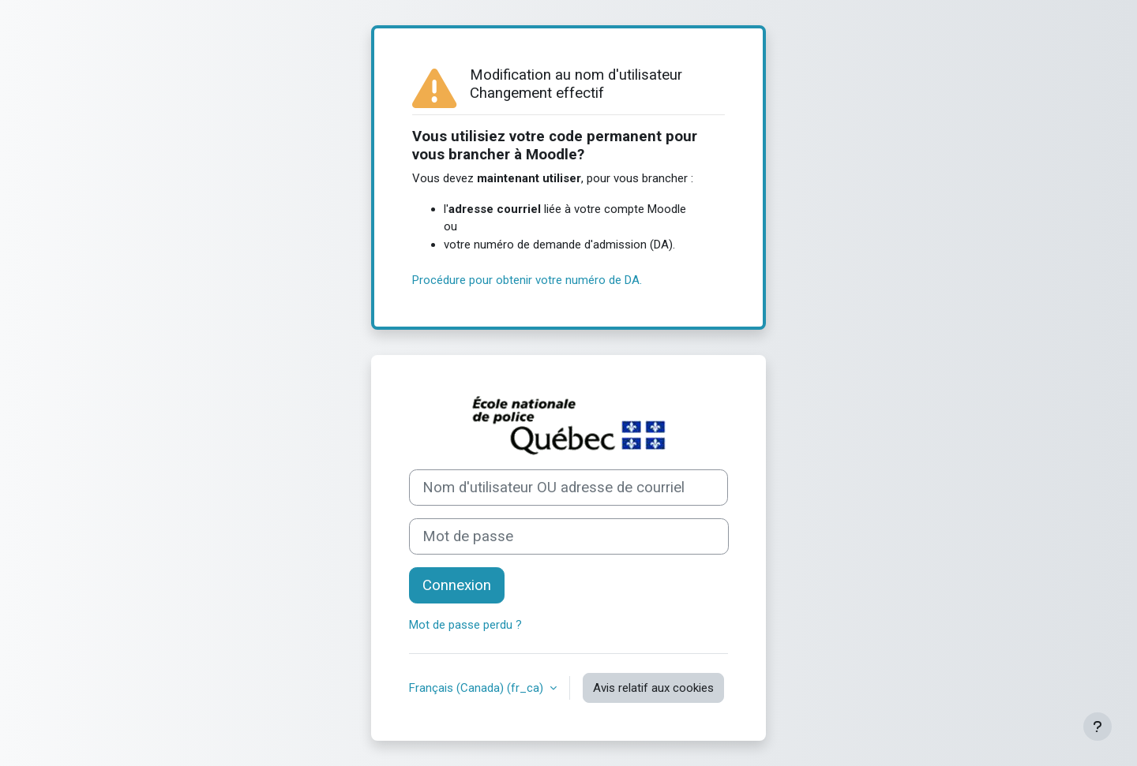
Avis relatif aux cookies (653, 688)
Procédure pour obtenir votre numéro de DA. (527, 280)
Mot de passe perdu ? (465, 625)
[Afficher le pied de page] (1097, 726)
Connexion (456, 585)
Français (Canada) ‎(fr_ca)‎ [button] (477, 688)
